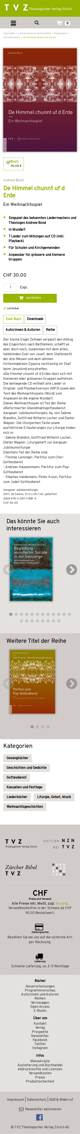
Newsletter (40, 1036)
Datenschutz (37, 1100)
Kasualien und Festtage (24, 787)
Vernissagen (40, 1003)
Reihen (40, 999)
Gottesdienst (16, 778)
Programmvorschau (40, 990)
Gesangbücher (17, 758)
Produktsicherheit (40, 1082)
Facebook (40, 1040)
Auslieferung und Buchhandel (40, 1065)
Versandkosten (40, 1073)
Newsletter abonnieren (40, 1109)
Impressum (15, 1100)
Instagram (40, 1048)
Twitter (40, 1044)
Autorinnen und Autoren (40, 995)
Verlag (40, 1028)
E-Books (40, 1011)
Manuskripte (40, 1061)
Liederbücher (17, 797)
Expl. (24, 288)
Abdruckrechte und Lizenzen (40, 1069)
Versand (61, 904)
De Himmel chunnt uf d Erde (39, 37)
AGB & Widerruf (61, 1100)
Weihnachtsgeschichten (25, 807)
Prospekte (40, 1032)
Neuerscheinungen (40, 986)
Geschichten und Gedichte (27, 768)
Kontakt (40, 1024)
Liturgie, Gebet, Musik (54, 797)
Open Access (40, 1007)
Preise (40, 1078)
